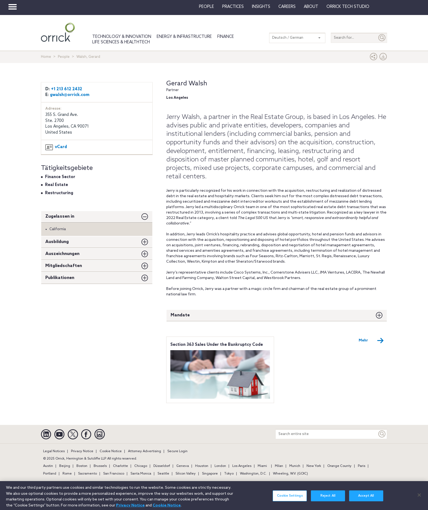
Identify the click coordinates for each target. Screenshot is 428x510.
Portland (49, 474)
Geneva (182, 466)
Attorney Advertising (144, 451)
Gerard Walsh (186, 84)
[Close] (419, 498)
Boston (81, 466)
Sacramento (87, 474)
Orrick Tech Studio (347, 6)
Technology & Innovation (121, 36)
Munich (294, 466)
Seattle (163, 474)
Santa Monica (140, 474)
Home (46, 57)
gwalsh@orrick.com (70, 94)
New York (314, 466)
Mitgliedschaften (63, 265)
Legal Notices (54, 451)
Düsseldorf (161, 466)
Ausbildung (57, 241)
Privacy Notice (82, 451)
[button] (374, 57)
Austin (48, 466)
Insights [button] (261, 6)
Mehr (371, 340)
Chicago (140, 466)
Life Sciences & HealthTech (121, 42)
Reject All (327, 499)
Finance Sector (60, 177)
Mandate (180, 315)
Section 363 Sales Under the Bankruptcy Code (216, 344)
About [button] (311, 6)
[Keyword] (382, 434)
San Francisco (113, 474)
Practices (233, 6)
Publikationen (59, 277)
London (220, 466)
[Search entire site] (326, 434)
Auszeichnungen (62, 253)
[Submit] (382, 38)
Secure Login (177, 451)
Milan (279, 466)
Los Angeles (241, 466)
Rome (67, 474)
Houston (201, 466)
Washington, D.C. (253, 474)
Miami (262, 466)
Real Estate (56, 184)
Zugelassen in (59, 216)
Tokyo (229, 474)
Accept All (366, 499)
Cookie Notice (111, 451)
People (206, 6)
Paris (361, 466)
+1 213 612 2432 (66, 89)
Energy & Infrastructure (184, 36)
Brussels (100, 466)
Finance (225, 36)
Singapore (210, 474)
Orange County (339, 466)
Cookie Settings (290, 499)
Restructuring (59, 193)
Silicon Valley (186, 474)
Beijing (64, 466)
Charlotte (120, 466)
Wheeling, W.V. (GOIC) (290, 474)
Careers (287, 6)
